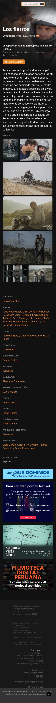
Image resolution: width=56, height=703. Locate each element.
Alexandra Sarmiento (14, 381)
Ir (42, 4)
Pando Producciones (25, 448)
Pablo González (11, 301)
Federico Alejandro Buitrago (17, 311)
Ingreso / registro (13, 62)
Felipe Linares (10, 413)
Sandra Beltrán (10, 360)
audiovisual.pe (18, 625)
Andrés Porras (10, 402)
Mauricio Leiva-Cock (31, 335)
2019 (25, 36)
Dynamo (34, 444)
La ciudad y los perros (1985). (25, 614)
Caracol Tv (22, 444)
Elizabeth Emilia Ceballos (35, 315)
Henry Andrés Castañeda (26, 321)
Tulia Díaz (8, 370)
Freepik (31, 637)
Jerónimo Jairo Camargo (15, 318)
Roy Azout (8, 434)
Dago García (9, 444)
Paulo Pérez (9, 349)
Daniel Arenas (10, 392)
